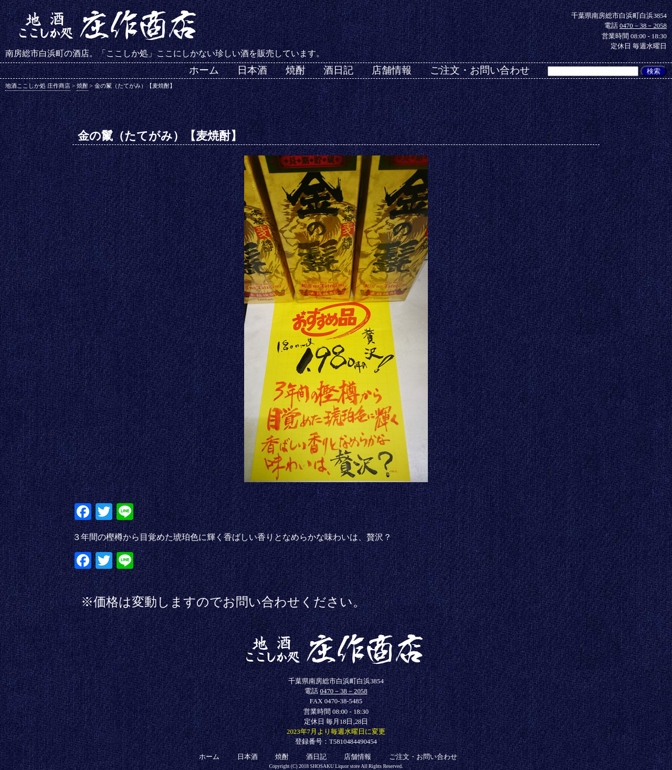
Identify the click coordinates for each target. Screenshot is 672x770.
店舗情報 (392, 70)
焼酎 (296, 70)
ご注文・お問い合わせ (480, 70)
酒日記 (338, 70)
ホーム (204, 70)
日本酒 (252, 70)
